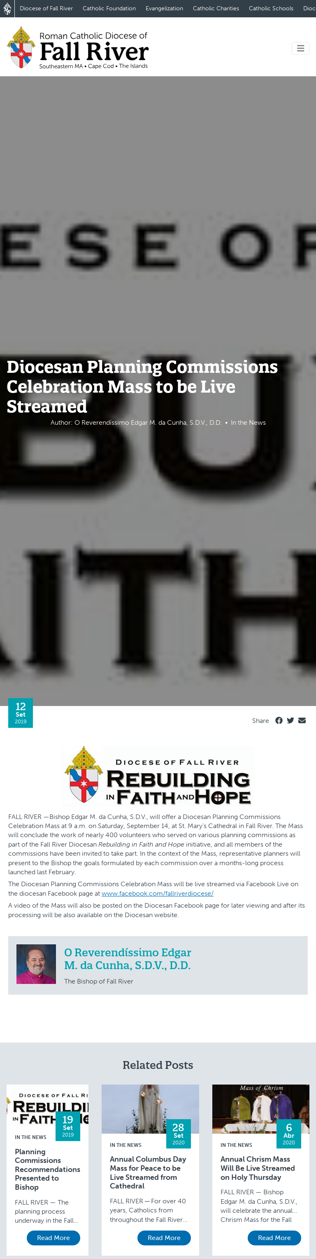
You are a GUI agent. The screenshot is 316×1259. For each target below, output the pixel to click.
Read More (53, 1238)
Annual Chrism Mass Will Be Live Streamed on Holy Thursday (258, 1168)
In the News (30, 1137)
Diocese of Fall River (46, 8)
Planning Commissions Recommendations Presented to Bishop (47, 1170)
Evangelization (164, 8)
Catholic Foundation (109, 8)
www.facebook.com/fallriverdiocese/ (158, 893)
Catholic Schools (271, 8)
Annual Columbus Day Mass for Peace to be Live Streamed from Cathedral (148, 1173)
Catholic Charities (216, 8)
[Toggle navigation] (301, 48)
